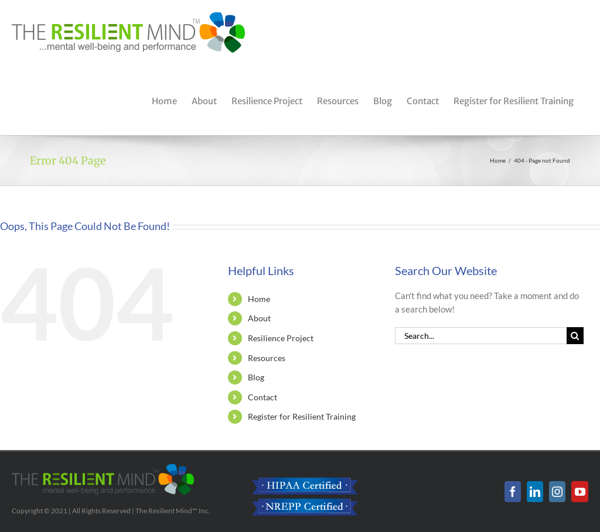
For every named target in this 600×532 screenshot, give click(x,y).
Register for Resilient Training (302, 416)
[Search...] (480, 335)
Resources (266, 358)
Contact (262, 397)
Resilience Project (280, 338)
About (259, 318)
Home (259, 299)
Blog (256, 377)
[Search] (575, 335)
